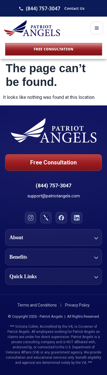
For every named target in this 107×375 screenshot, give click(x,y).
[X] (46, 217)
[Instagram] (30, 217)
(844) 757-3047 (43, 8)
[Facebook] (61, 217)
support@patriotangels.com (53, 196)
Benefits (18, 257)
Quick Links (23, 276)
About (16, 237)
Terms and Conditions (37, 305)
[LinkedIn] (76, 217)
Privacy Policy (77, 305)
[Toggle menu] (96, 28)
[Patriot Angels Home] (32, 28)
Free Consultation (53, 49)
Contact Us (74, 8)
